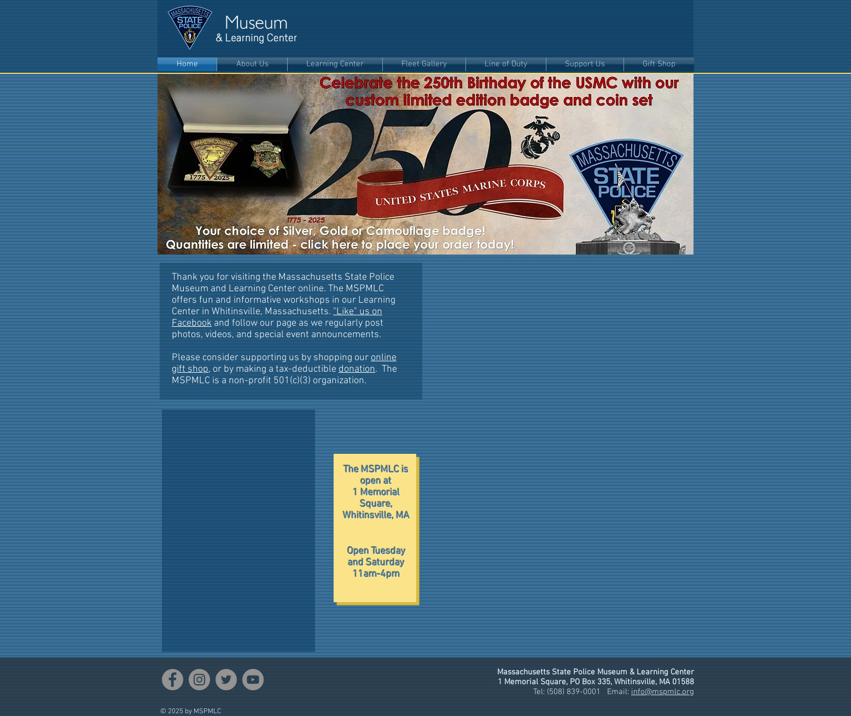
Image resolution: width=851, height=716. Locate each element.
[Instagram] (199, 679)
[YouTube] (253, 679)
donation (357, 369)
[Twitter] (226, 679)
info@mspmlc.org (662, 692)
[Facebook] (172, 679)
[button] (252, 64)
